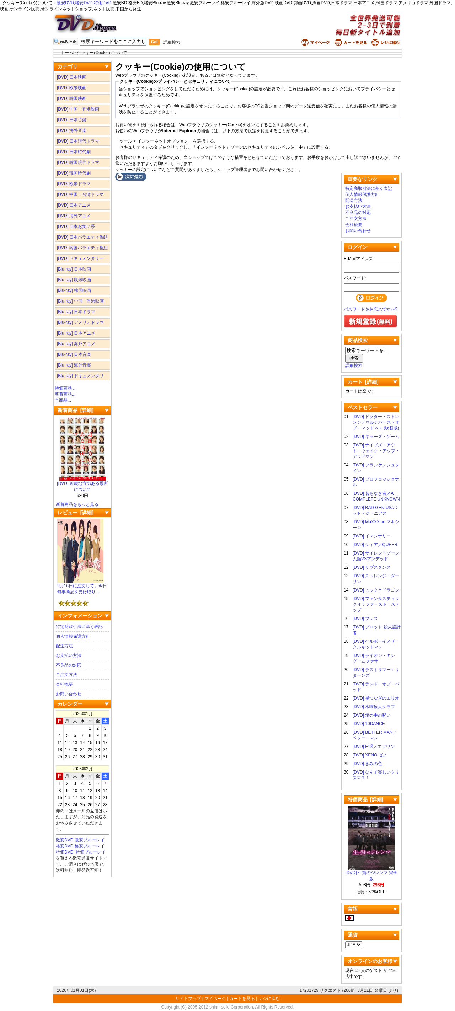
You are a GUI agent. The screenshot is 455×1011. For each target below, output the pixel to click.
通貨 (353, 935)
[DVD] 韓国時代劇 (74, 173)
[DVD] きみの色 (367, 763)
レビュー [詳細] (75, 512)
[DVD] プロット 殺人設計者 (377, 630)
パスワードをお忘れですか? (370, 309)
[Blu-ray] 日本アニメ (76, 333)
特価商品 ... (65, 388)
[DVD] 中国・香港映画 (78, 109)
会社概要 (64, 684)
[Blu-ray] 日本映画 (74, 269)
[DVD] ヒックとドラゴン (376, 590)
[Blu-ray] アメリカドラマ (80, 322)
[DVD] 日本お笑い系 (76, 226)
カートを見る (242, 998)
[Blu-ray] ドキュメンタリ (80, 375)
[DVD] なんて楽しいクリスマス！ (376, 775)
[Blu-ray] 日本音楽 (74, 354)
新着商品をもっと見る (77, 504)
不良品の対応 (68, 665)
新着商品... (65, 394)
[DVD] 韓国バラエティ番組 (82, 247)
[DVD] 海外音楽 (71, 130)
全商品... (63, 400)
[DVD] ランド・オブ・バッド (376, 686)
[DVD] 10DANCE (369, 723)
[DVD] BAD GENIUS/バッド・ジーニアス (375, 510)
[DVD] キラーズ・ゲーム (376, 436)
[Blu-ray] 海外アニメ (76, 343)
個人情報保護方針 (73, 636)
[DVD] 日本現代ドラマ (78, 141)
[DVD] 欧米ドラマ (74, 183)
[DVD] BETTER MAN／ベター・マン (375, 735)
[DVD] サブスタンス (372, 567)
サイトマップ (188, 998)
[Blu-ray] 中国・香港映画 (80, 301)
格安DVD (83, 2)
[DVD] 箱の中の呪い (372, 715)
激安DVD (65, 2)
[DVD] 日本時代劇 (74, 151)
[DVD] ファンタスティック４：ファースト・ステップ (376, 604)
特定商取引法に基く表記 (79, 626)
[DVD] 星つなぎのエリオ (376, 698)
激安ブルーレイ (90, 840)
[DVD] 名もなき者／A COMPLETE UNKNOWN (376, 496)
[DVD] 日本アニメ (74, 205)
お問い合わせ (68, 693)
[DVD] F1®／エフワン (374, 746)
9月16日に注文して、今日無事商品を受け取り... (82, 586)
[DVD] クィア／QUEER (375, 544)
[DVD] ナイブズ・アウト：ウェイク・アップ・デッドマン (376, 451)
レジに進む (269, 998)
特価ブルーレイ (91, 852)
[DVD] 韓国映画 (71, 98)
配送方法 (64, 645)
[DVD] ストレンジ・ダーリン (376, 578)
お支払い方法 (68, 655)
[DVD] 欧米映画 (71, 87)
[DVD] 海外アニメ (74, 215)
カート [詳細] (363, 382)
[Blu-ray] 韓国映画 (74, 290)
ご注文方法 (66, 674)
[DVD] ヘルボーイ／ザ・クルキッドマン (376, 644)
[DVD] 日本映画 (71, 77)
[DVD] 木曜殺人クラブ (374, 706)
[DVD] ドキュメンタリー (80, 258)
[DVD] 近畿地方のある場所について (82, 484)
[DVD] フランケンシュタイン (376, 467)
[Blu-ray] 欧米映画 (74, 279)
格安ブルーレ (87, 846)
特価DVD (102, 2)
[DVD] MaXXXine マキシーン (376, 524)
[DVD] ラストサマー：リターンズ (376, 672)
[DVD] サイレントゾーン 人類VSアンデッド (377, 556)
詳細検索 (171, 42)
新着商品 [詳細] (75, 410)
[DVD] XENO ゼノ (370, 755)
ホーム (66, 52)
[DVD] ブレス (365, 618)
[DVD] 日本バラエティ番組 (82, 237)
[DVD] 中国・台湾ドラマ (80, 194)
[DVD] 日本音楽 (71, 119)
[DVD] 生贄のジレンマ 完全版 (372, 873)
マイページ (215, 998)
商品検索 (358, 340)
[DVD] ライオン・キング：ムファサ (374, 658)
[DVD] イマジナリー (372, 536)
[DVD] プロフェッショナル (376, 482)
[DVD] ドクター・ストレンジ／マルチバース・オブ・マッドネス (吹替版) (376, 422)
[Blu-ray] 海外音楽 (74, 365)
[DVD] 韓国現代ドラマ (78, 162)
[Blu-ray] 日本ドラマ (76, 311)
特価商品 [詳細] (366, 799)
